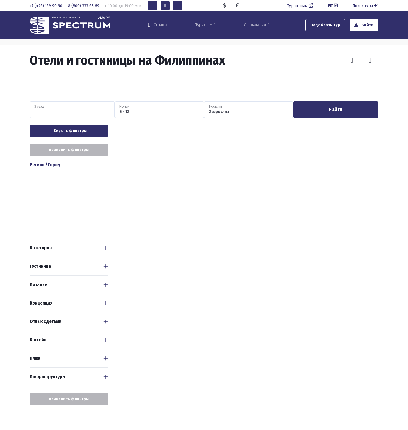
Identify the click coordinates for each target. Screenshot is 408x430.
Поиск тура (365, 5)
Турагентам (300, 5)
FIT (333, 5)
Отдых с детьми (45, 321)
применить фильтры (69, 149)
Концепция (41, 303)
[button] (152, 5)
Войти (364, 25)
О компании (255, 24)
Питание (38, 284)
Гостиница (40, 266)
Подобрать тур (325, 25)
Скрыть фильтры (69, 130)
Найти (336, 109)
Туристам (203, 24)
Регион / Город (45, 164)
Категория (41, 247)
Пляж (35, 358)
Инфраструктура (47, 376)
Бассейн (38, 339)
